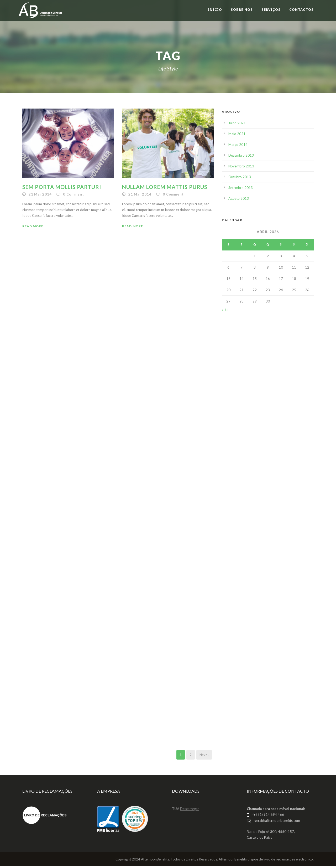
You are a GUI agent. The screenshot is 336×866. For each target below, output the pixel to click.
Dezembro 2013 (241, 155)
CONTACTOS (301, 9)
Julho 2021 (237, 123)
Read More (32, 226)
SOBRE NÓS (242, 9)
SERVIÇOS (271, 9)
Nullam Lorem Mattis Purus (164, 187)
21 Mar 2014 (40, 194)
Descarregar (189, 809)
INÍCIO (215, 9)
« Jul (225, 310)
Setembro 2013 (240, 188)
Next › (204, 755)
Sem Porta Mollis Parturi (61, 187)
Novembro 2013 (241, 166)
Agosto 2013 (238, 198)
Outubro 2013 (239, 177)
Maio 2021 (236, 134)
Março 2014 (238, 144)
